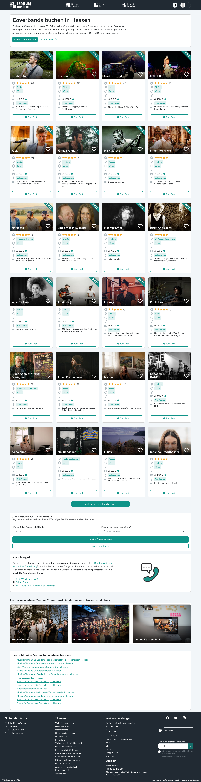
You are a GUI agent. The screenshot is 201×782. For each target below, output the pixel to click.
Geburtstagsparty (62, 726)
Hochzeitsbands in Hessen (30, 677)
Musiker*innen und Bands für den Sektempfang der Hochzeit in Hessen (52, 659)
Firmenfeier (60, 740)
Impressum (156, 780)
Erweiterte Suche (100, 546)
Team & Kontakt (112, 736)
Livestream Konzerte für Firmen (69, 756)
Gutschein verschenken (15, 733)
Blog (108, 742)
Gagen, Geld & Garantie (15, 729)
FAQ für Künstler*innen (15, 723)
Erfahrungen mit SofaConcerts (119, 739)
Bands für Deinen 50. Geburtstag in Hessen (39, 681)
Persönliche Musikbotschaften (68, 753)
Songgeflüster (112, 726)
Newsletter (110, 756)
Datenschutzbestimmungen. (174, 756)
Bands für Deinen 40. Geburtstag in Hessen (39, 703)
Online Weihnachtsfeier (65, 746)
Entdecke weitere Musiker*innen (100, 504)
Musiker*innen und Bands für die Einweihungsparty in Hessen (48, 674)
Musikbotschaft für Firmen (66, 750)
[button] (185, 5)
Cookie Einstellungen (190, 780)
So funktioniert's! (49, 39)
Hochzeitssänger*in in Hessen (32, 688)
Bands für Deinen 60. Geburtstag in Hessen (39, 685)
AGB (177, 780)
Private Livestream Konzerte (67, 760)
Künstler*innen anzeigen (100, 539)
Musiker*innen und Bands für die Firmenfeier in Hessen (45, 696)
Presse (108, 749)
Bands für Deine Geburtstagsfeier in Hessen (39, 670)
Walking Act (60, 773)
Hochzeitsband (61, 729)
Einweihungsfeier (62, 770)
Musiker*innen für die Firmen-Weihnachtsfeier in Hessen (45, 692)
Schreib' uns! (22, 582)
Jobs (107, 746)
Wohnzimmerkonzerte (64, 723)
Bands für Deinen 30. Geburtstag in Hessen (39, 699)
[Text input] (173, 746)
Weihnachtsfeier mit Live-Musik (69, 743)
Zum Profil (33, 117)
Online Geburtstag (63, 763)
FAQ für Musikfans (13, 726)
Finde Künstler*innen (25, 39)
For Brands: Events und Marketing (120, 723)
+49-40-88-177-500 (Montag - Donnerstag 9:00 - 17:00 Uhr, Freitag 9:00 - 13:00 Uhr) (126, 772)
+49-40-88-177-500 (27, 578)
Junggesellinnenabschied (66, 767)
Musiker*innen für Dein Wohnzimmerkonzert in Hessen (45, 663)
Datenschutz (168, 780)
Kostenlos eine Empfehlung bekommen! (36, 585)
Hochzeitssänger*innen (65, 733)
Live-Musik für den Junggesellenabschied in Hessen (43, 667)
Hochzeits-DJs (61, 736)
